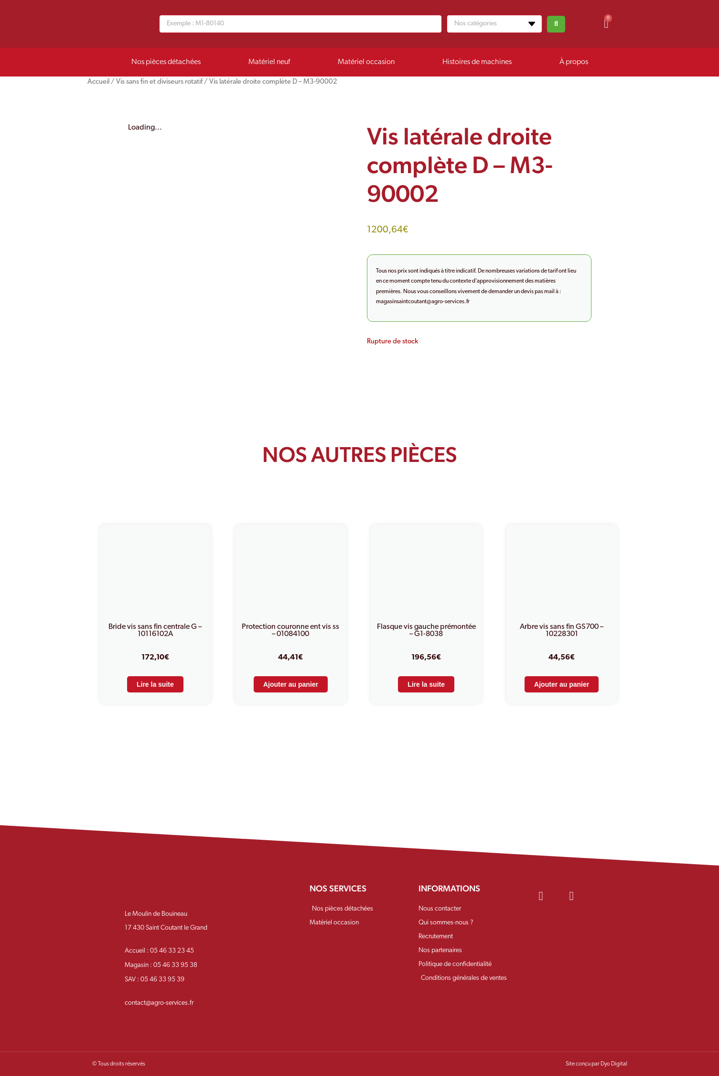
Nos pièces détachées (166, 62)
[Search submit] (556, 24)
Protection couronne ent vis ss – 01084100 (290, 630)
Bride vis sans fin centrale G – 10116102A (155, 630)
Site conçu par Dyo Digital (596, 1064)
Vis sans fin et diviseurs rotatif (159, 82)
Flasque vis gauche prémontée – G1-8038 (426, 630)
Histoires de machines (477, 62)
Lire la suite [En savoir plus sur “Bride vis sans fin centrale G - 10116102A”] (155, 684)
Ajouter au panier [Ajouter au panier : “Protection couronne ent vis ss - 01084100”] (290, 684)
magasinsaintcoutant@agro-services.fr (423, 302)
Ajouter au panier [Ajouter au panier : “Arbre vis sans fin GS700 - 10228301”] (561, 684)
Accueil (98, 82)
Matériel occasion (366, 62)
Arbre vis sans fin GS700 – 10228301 (561, 630)
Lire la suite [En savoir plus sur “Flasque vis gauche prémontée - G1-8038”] (426, 684)
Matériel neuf (269, 62)
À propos (573, 62)
